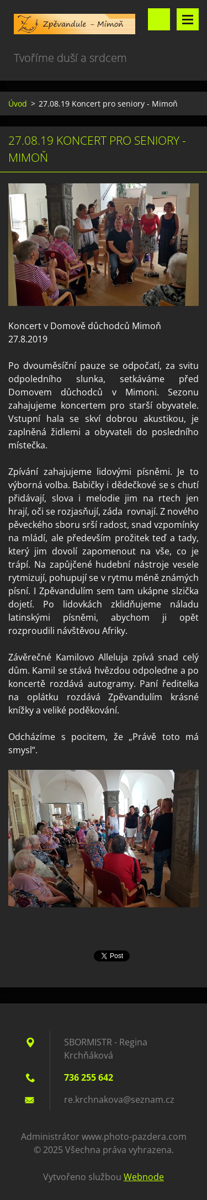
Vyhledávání (159, 19)
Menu (188, 19)
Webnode (144, 1177)
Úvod (17, 103)
